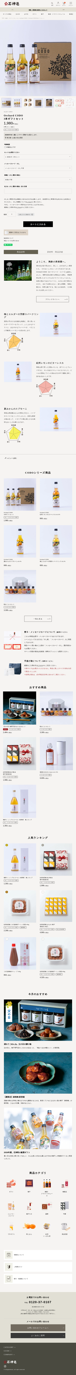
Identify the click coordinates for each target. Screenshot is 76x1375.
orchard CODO (23, 18)
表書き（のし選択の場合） (12, 175)
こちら (29, 202)
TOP (3, 18)
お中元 (26, 14)
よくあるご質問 (38, 1335)
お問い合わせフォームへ (38, 1328)
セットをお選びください (12, 152)
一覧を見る (38, 619)
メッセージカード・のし (12, 163)
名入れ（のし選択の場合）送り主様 (15, 186)
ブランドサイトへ (52, 299)
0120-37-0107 (40, 1302)
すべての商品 (7, 14)
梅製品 (71, 14)
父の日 (18, 14)
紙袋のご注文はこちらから (17, 232)
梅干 (42, 14)
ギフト (35, 14)
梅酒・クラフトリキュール (56, 14)
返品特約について (8, 238)
